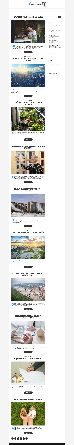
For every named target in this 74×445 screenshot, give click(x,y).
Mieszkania (38, 9)
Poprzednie (12, 439)
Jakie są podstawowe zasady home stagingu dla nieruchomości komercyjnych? (55, 46)
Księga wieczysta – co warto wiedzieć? (28, 358)
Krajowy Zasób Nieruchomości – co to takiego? (28, 190)
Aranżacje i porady (28, 100)
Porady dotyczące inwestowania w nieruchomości (28, 317)
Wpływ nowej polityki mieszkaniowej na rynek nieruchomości (53, 41)
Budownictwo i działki (28, 356)
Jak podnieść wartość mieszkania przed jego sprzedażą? (28, 147)
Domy (33, 9)
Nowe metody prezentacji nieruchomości (28, 17)
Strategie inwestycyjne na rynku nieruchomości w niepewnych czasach (55, 27)
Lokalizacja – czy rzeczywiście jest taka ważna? (28, 59)
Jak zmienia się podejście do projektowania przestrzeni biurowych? (54, 36)
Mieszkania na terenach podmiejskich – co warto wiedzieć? (28, 274)
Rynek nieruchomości (28, 14)
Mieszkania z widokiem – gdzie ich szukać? (28, 232)
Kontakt (44, 9)
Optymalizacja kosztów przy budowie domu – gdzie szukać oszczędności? (54, 31)
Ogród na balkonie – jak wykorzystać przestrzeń (28, 103)
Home (29, 9)
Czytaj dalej (28, 52)
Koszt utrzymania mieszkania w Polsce (28, 399)
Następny (26, 439)
